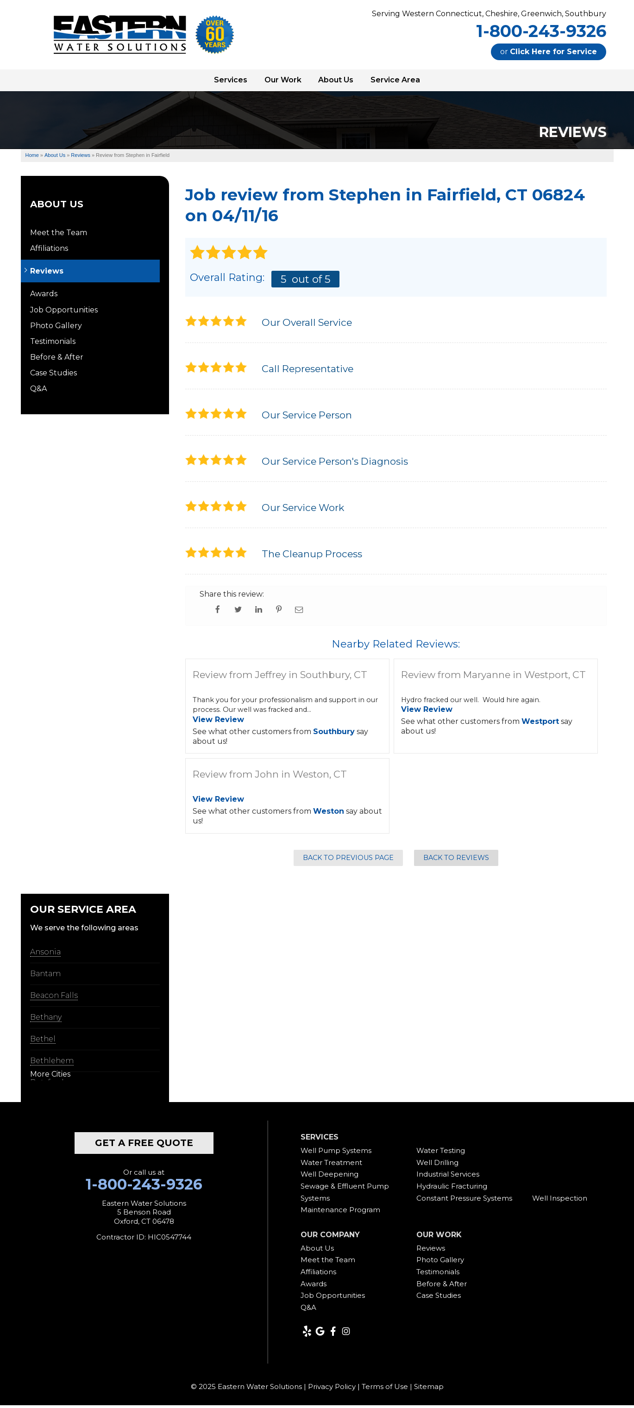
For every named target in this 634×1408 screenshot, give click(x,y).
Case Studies (53, 375)
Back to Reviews (456, 860)
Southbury (334, 734)
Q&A (38, 391)
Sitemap (429, 1389)
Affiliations (49, 251)
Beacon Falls (54, 998)
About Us (56, 207)
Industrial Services (447, 1176)
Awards (43, 296)
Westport (540, 724)
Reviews (46, 273)
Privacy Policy (332, 1389)
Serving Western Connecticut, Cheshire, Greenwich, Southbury (489, 13)
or (548, 51)
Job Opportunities (64, 312)
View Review (218, 722)
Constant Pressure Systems (464, 1200)
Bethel (43, 1041)
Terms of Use (385, 1389)
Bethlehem (52, 1063)
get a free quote (144, 1145)
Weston (328, 814)
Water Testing (440, 1153)
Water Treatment (331, 1165)
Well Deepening (329, 1176)
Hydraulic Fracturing (451, 1188)
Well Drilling (437, 1165)
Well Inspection (559, 1200)
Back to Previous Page (348, 860)
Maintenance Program (340, 1212)
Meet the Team (58, 235)
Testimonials (52, 344)
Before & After (56, 359)
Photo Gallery (56, 328)
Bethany (46, 1020)
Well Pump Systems (336, 1153)
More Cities (50, 1076)
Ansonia (45, 954)
